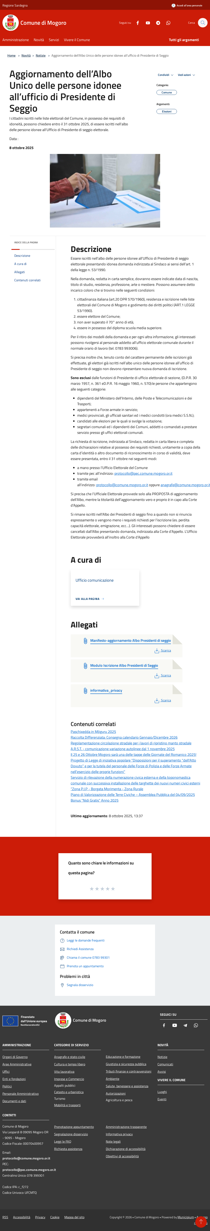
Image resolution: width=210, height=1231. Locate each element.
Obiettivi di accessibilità (122, 1156)
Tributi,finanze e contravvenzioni (128, 1071)
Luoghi (162, 1091)
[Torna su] (201, 1222)
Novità (26, 55)
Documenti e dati (14, 1101)
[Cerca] (203, 23)
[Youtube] (146, 22)
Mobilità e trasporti (67, 1105)
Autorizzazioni (116, 1093)
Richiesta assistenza (68, 1148)
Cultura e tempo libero (69, 1064)
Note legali (113, 1141)
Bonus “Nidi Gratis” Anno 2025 (94, 800)
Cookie (54, 1217)
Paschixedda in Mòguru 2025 (93, 731)
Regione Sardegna (15, 5)
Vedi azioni (187, 75)
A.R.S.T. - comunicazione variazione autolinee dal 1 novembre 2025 (123, 749)
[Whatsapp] (166, 22)
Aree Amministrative (16, 1064)
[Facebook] (136, 22)
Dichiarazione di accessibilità (125, 1148)
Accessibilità (21, 1217)
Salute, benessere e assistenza (127, 1086)
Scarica (162, 650)
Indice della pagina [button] (26, 242)
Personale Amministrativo (20, 1093)
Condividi (166, 75)
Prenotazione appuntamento (74, 1126)
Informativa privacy (119, 1134)
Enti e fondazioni (14, 1078)
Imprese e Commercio (69, 1078)
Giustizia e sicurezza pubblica (126, 1064)
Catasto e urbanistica (69, 1092)
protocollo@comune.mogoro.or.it (122, 485)
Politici (7, 1086)
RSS (5, 1217)
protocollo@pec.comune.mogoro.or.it (143, 473)
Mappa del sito (74, 1217)
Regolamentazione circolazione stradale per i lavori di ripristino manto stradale (131, 743)
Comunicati (165, 1064)
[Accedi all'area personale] (187, 5)
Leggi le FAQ (62, 1141)
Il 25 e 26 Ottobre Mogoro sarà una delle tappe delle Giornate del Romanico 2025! (133, 754)
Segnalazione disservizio (71, 1134)
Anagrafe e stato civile (69, 1056)
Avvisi (162, 1071)
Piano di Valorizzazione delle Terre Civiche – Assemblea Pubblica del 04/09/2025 (133, 794)
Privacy (40, 1217)
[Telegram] (156, 22)
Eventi (162, 1099)
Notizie (41, 55)
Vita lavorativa (64, 1071)
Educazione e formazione (123, 1056)
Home (11, 55)
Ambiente (112, 1078)
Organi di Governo (15, 1056)
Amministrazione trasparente (126, 1126)
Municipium (186, 1217)
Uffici (6, 1071)
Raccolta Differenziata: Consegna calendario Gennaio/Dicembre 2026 (124, 737)
